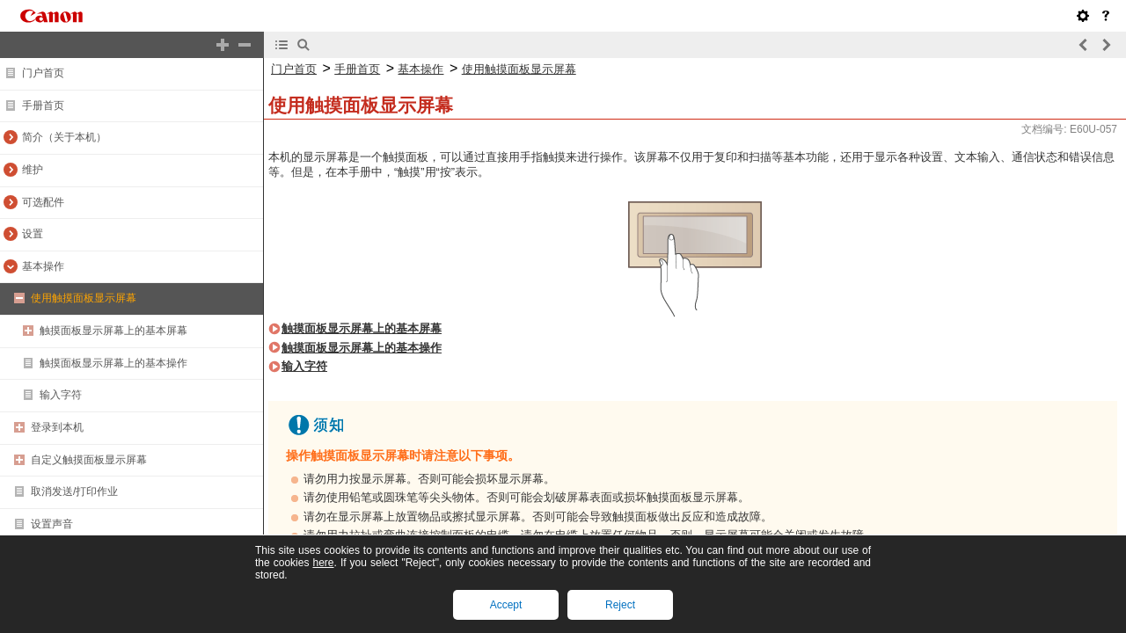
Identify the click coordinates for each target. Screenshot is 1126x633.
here (322, 563)
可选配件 (43, 202)
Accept (506, 605)
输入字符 (61, 395)
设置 (32, 234)
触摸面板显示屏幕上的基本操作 (113, 363)
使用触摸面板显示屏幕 (83, 298)
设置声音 (52, 524)
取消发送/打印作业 (74, 491)
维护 (32, 170)
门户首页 (43, 73)
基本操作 (43, 266)
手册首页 (43, 105)
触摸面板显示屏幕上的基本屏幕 (113, 330)
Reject (620, 605)
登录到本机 (57, 427)
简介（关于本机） (64, 137)
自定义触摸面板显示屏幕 (89, 460)
